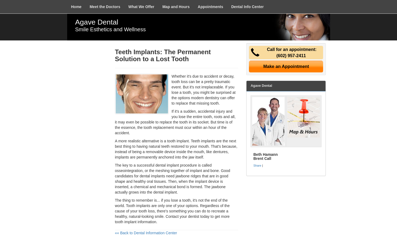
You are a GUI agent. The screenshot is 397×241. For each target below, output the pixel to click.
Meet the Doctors (105, 7)
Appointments (210, 7)
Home (76, 7)
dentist (193, 216)
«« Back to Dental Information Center (146, 233)
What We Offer (141, 7)
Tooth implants (138, 206)
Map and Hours (176, 7)
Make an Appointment (286, 66)
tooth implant (178, 141)
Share (257, 165)
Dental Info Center (247, 7)
